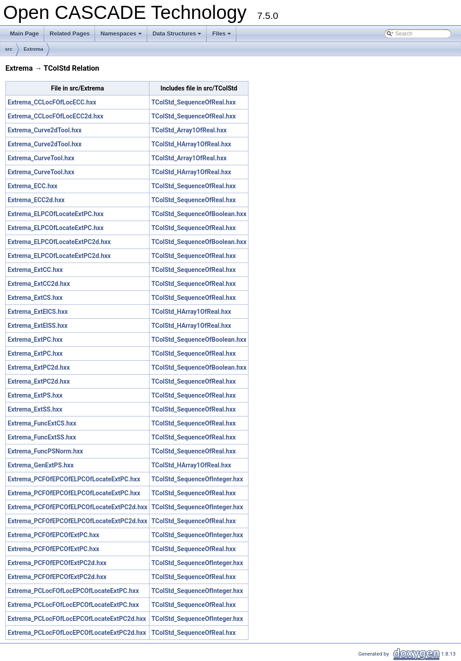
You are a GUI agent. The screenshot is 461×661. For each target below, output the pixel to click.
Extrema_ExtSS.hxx (35, 409)
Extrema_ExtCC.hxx (35, 269)
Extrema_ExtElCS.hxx (38, 311)
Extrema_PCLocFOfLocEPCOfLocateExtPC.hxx (73, 590)
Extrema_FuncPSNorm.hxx (45, 451)
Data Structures (178, 36)
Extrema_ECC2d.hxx (36, 200)
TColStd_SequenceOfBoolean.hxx (198, 213)
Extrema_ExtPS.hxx (35, 395)
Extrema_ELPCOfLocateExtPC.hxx (56, 213)
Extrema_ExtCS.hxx (35, 297)
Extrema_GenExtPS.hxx (41, 465)
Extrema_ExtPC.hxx (35, 339)
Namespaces (121, 36)
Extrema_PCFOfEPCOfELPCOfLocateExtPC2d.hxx (77, 507)
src (9, 49)
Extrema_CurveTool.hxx (41, 158)
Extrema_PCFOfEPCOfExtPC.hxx (53, 535)
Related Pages (70, 33)
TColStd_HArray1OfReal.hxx (191, 144)
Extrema (33, 49)
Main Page (24, 33)
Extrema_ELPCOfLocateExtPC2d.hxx (59, 241)
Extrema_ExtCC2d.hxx (39, 283)
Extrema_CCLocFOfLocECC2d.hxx (56, 116)
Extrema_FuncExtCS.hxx (42, 423)
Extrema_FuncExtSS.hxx (42, 437)
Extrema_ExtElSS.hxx (38, 325)
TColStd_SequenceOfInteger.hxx (197, 479)
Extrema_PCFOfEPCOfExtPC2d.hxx (57, 562)
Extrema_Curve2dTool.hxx (44, 130)
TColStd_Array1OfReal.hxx (188, 130)
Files (222, 36)
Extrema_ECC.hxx (32, 186)
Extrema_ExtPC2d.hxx (39, 367)
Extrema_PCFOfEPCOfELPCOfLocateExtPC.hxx (74, 479)
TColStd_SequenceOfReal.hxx (193, 102)
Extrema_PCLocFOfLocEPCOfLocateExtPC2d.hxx (77, 618)
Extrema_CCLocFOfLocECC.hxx (52, 102)
